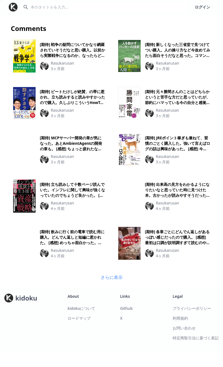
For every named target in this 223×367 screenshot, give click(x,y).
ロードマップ (79, 318)
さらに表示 (112, 277)
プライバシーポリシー (192, 308)
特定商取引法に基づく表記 (196, 337)
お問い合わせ (184, 328)
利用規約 (180, 318)
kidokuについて (81, 308)
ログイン (202, 7)
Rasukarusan (62, 63)
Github (126, 308)
